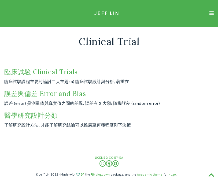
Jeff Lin (107, 13)
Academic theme (149, 174)
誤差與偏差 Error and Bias (45, 94)
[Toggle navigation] (211, 13)
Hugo (172, 174)
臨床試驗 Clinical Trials (40, 72)
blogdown (102, 174)
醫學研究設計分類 (31, 115)
